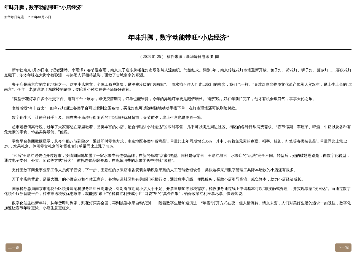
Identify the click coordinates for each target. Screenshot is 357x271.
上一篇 (14, 247)
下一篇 (343, 247)
